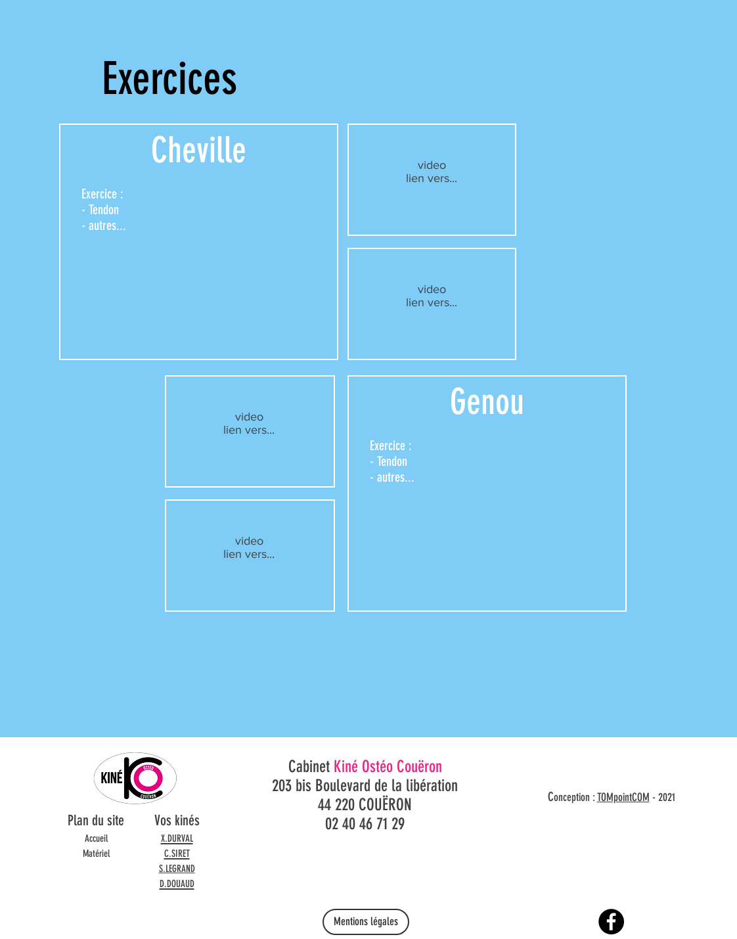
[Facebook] (611, 921)
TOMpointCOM (623, 797)
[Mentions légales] (366, 922)
